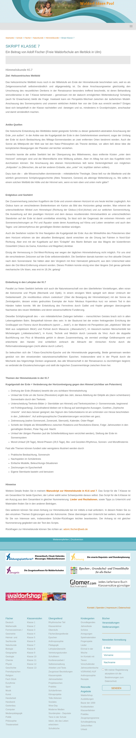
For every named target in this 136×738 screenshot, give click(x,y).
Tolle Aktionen (55, 698)
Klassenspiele (55, 675)
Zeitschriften (86, 725)
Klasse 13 (31, 668)
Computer (10, 709)
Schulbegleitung (88, 722)
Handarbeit (11, 698)
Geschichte (11, 668)
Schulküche (54, 728)
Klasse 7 (31, 645)
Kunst (8, 694)
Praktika (52, 687)
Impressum (112, 608)
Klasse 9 (31, 653)
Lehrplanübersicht (56, 649)
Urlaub (84, 729)
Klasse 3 (31, 630)
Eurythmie (10, 683)
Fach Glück (11, 679)
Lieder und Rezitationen (83, 499)
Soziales (52, 702)
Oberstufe (53, 630)
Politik (8, 717)
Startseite (10, 38)
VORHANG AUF (88, 671)
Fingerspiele (86, 641)
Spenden (100, 608)
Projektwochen (55, 683)
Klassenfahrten (88, 710)
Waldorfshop (87, 695)
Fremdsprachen (13, 671)
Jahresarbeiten (55, 679)
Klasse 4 (31, 634)
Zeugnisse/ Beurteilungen (60, 671)
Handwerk (10, 702)
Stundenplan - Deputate (59, 713)
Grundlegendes (88, 622)
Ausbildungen (87, 699)
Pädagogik (53, 645)
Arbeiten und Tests (57, 668)
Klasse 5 (31, 637)
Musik (8, 690)
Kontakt (91, 608)
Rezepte (85, 679)
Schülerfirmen (55, 690)
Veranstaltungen (110, 622)
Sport (8, 687)
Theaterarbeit (12, 724)
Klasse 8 (31, 649)
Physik (9, 664)
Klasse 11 (31, 660)
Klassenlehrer (54, 626)
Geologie (10, 656)
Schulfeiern (53, 656)
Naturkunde (38, 38)
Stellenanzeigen (110, 627)
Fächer (28, 38)
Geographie (11, 653)
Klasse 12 (31, 664)
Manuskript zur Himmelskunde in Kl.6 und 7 (71, 491)
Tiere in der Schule (57, 717)
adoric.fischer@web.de (75, 529)
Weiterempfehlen (61, 539)
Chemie (9, 660)
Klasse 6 (31, 641)
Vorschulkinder (88, 664)
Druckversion (77, 539)
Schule (19, 38)
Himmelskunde (52, 38)
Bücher (106, 618)
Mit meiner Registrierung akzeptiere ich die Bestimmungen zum (115, 675)
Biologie (9, 649)
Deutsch (9, 622)
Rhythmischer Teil (56, 622)
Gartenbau (11, 706)
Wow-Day (53, 706)
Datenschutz (124, 608)
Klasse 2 (31, 626)
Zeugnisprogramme (90, 718)
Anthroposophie (55, 641)
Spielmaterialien (88, 637)
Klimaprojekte (54, 694)
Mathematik (11, 626)
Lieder (84, 645)
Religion (9, 675)
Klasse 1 (31, 622)
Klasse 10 (31, 656)
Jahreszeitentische (89, 668)
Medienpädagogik (14, 713)
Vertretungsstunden (57, 653)
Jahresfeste (86, 626)
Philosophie (11, 721)
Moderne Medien (56, 709)
